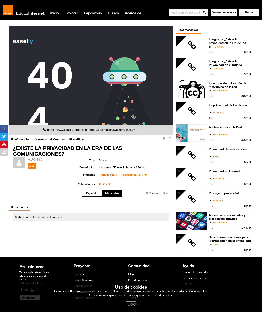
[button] (249, 12)
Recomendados (188, 30)
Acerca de (133, 13)
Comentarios (19, 207)
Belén (216, 156)
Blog (131, 274)
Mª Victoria (218, 112)
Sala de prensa (137, 280)
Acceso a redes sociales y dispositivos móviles (227, 216)
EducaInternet (220, 90)
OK (131, 304)
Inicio (54, 13)
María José (218, 200)
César (216, 244)
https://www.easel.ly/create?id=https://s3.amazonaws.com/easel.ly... (90, 129)
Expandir (92, 193)
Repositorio (93, 13)
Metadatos (112, 193)
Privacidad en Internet (224, 171)
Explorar (71, 13)
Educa (30, 13)
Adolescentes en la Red (225, 127)
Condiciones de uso (194, 278)
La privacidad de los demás (228, 105)
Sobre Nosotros (83, 280)
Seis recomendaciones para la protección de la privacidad (230, 238)
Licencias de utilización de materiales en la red (227, 84)
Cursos (113, 13)
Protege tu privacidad (224, 193)
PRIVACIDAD (108, 175)
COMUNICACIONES (134, 175)
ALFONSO (218, 46)
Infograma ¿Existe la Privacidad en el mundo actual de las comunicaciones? (225, 63)
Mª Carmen (219, 178)
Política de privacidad (195, 272)
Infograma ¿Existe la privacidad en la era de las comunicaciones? (227, 41)
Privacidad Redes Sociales (228, 149)
